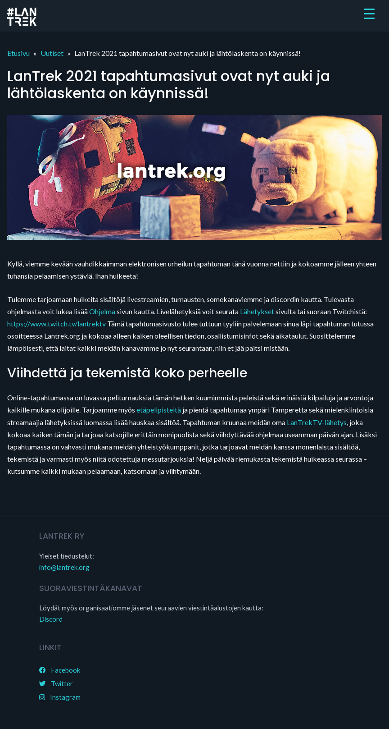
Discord (51, 619)
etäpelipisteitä (158, 409)
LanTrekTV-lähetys (317, 422)
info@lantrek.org (64, 567)
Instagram (60, 697)
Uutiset (52, 53)
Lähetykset (257, 311)
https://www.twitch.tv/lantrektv (56, 323)
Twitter (56, 683)
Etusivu (18, 53)
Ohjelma (102, 311)
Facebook (59, 670)
